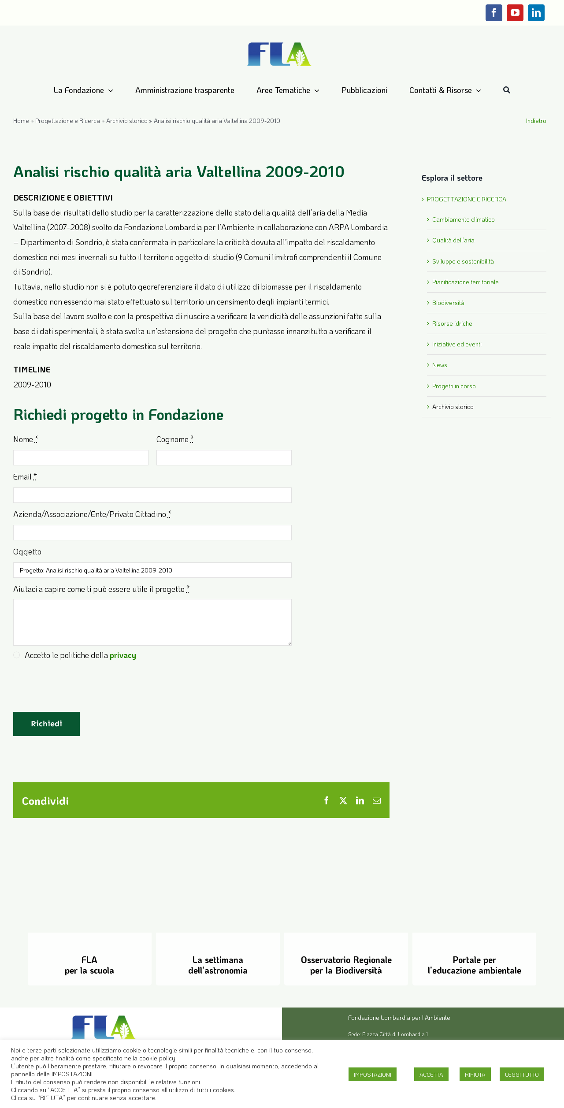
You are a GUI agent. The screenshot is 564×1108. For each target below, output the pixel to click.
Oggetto (27, 551)
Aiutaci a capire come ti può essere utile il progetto (101, 589)
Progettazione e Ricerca (67, 120)
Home (21, 120)
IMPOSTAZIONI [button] (372, 1074)
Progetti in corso (454, 386)
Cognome (175, 439)
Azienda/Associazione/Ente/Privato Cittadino (92, 514)
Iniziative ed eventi (457, 344)
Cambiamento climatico (463, 219)
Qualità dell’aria (453, 240)
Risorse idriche (452, 323)
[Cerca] (506, 90)
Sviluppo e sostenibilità (463, 261)
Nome (25, 439)
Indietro (536, 120)
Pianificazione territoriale (465, 282)
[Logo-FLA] (279, 42)
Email (25, 476)
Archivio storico (127, 120)
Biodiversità (448, 302)
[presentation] (80, 690)
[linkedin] (536, 12)
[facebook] (494, 12)
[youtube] (515, 12)
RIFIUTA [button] (475, 1074)
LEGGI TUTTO (522, 1074)
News (439, 365)
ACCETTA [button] (431, 1074)
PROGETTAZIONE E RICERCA (466, 199)
